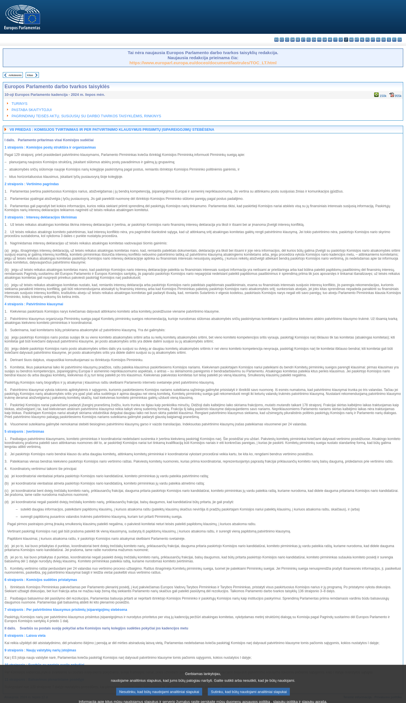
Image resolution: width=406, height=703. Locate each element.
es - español (282, 39)
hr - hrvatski (330, 39)
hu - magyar (351, 39)
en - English (314, 39)
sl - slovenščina (389, 39)
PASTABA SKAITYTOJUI (32, 110)
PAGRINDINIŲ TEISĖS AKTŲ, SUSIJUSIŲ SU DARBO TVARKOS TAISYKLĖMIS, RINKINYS (86, 116)
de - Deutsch (298, 39)
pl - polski (367, 39)
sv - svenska (400, 39)
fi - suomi (394, 39)
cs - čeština (287, 39)
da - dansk (292, 39)
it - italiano (335, 39)
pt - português (373, 39)
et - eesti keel (303, 39)
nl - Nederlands (362, 39)
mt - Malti (357, 39)
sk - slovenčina (383, 39)
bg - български (276, 39)
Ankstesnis (14, 75)
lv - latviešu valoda (341, 39)
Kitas (30, 75)
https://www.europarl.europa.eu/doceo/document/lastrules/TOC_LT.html (203, 62)
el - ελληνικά (308, 39)
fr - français (319, 39)
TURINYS (19, 103)
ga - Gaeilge (325, 39)
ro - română (378, 39)
